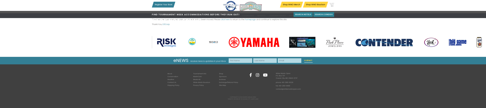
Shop (221, 73)
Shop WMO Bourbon (315, 4)
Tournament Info (199, 73)
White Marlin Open (249, 97)
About (169, 73)
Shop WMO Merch (291, 4)
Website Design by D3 (235, 99)
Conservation (172, 76)
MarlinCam (197, 76)
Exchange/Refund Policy (228, 82)
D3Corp (166, 24)
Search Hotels (303, 14)
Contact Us (171, 82)
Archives (222, 79)
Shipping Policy (173, 85)
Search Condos (324, 14)
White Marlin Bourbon (201, 82)
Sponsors (223, 76)
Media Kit (196, 79)
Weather (170, 79)
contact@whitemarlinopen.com (288, 89)
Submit (308, 60)
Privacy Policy (198, 85)
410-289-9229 (287, 82)
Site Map (222, 85)
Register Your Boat (163, 4)
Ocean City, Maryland (250, 99)
